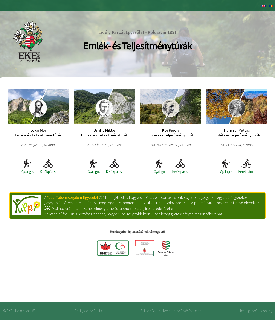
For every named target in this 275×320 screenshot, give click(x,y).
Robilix (98, 310)
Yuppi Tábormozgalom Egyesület (72, 197)
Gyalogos (27, 166)
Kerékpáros (47, 166)
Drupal (156, 310)
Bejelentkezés (252, 285)
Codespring (263, 310)
